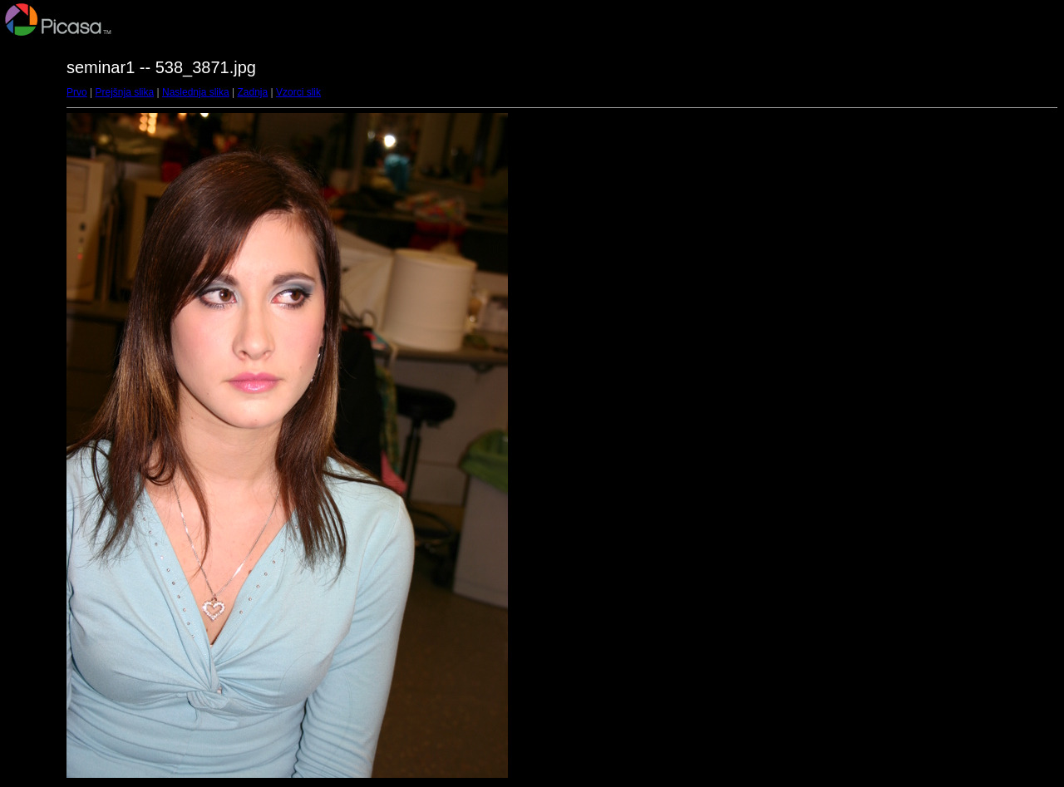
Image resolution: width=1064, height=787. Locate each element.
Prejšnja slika (124, 92)
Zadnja (253, 92)
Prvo (76, 92)
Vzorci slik (298, 92)
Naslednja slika (195, 92)
